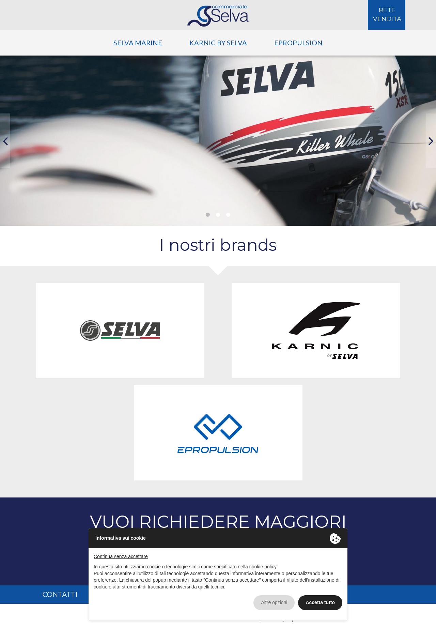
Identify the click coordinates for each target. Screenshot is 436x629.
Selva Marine (137, 43)
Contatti (60, 594)
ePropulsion (298, 43)
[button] (5, 140)
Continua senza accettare (121, 556)
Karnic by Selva (218, 43)
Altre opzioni (274, 602)
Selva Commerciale (218, 16)
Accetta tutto (320, 602)
